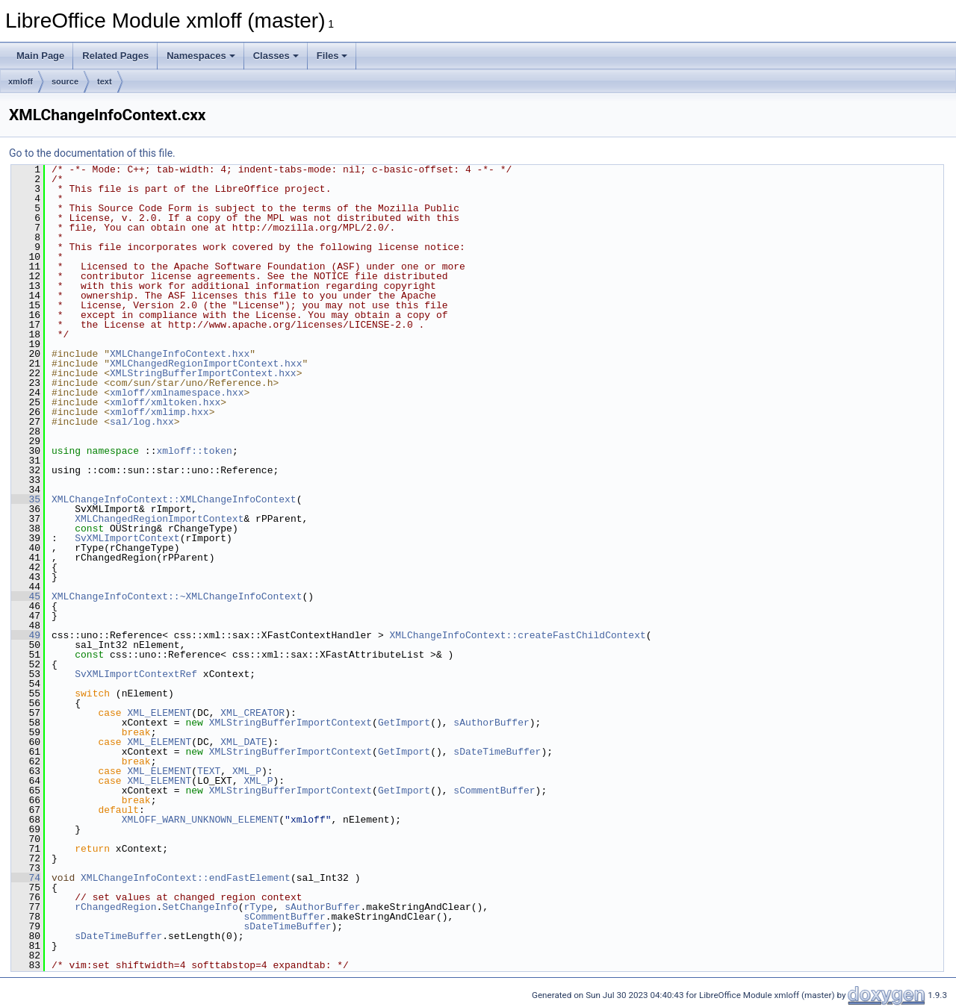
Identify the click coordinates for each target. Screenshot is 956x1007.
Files (332, 55)
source (65, 81)
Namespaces (201, 55)
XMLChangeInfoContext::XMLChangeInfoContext (174, 499)
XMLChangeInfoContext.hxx (179, 354)
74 (25, 878)
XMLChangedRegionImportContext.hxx (206, 363)
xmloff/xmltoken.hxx (165, 402)
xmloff (20, 81)
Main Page (40, 55)
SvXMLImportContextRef (136, 674)
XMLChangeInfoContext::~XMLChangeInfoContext (177, 596)
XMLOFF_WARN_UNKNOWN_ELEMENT (200, 819)
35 (25, 499)
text (104, 81)
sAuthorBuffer (491, 722)
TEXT (208, 771)
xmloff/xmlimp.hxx (159, 412)
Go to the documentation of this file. (92, 153)
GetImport (404, 722)
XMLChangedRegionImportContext (159, 519)
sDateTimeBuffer (497, 751)
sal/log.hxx (142, 421)
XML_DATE (243, 742)
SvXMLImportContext (127, 538)
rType (258, 907)
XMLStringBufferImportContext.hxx (203, 373)
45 (25, 596)
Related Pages (115, 55)
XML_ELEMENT (159, 713)
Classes (276, 55)
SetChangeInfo (200, 907)
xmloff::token (194, 451)
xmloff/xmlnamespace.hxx (176, 392)
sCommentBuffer (494, 790)
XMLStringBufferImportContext (290, 722)
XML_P (246, 771)
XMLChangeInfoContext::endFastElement (186, 878)
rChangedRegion (115, 907)
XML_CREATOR (252, 713)
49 (25, 635)
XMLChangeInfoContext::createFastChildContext (517, 635)
